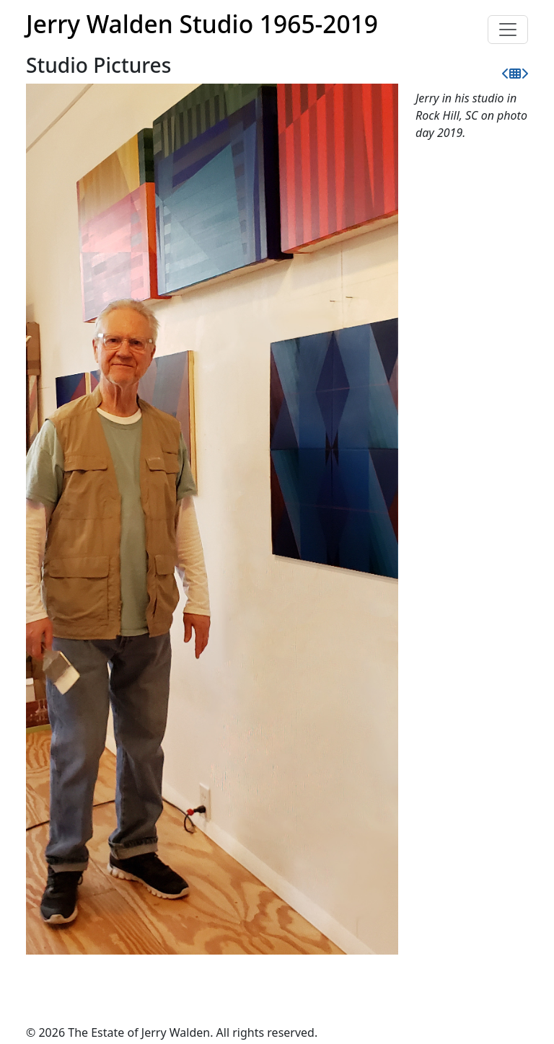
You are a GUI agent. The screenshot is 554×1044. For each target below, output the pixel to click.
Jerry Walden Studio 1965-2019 (202, 23)
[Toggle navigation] (508, 29)
